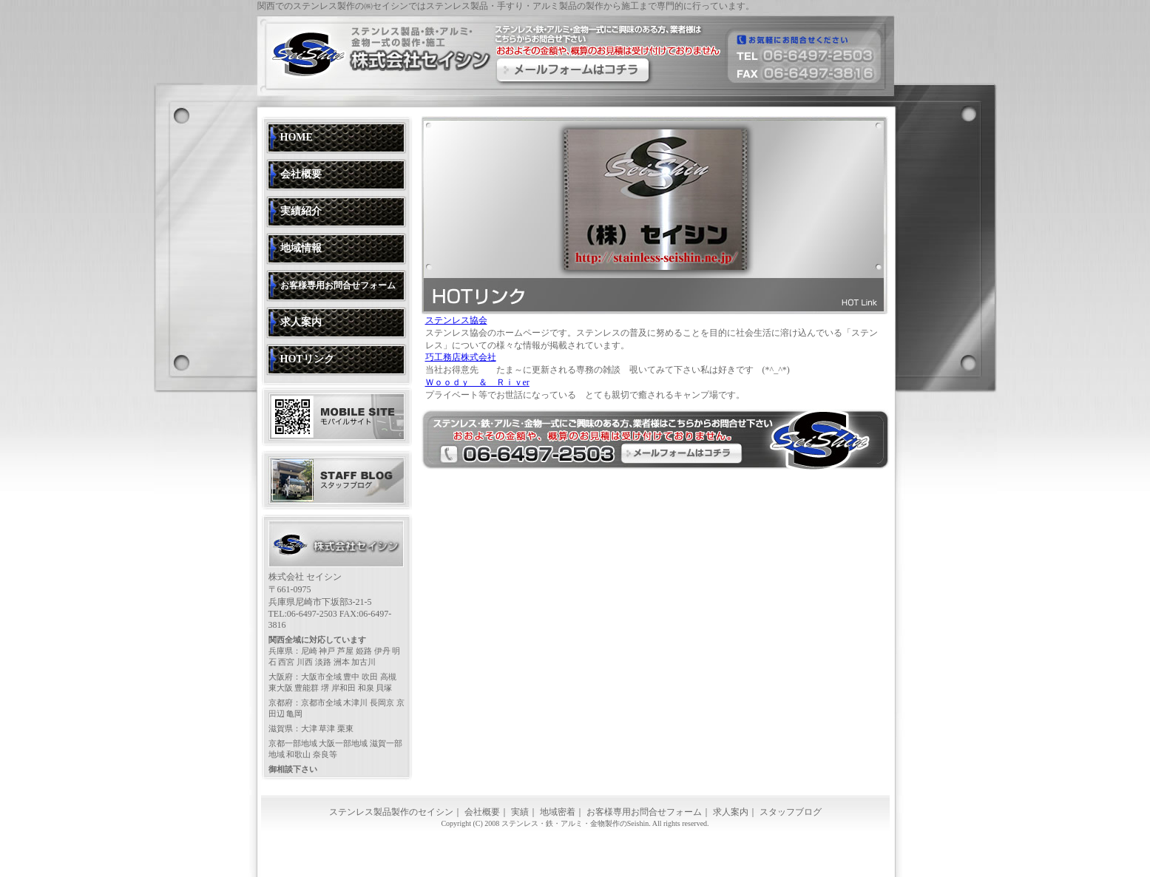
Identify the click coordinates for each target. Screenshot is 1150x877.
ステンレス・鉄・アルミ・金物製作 (560, 823)
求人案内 (301, 322)
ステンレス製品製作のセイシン (391, 812)
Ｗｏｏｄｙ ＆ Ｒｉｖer (477, 382)
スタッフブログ (791, 812)
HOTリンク (307, 359)
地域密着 (557, 812)
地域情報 (301, 248)
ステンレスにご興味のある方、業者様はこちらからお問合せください (573, 69)
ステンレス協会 (456, 320)
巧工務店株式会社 (460, 357)
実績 (520, 812)
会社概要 (301, 174)
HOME (296, 137)
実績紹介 (301, 211)
